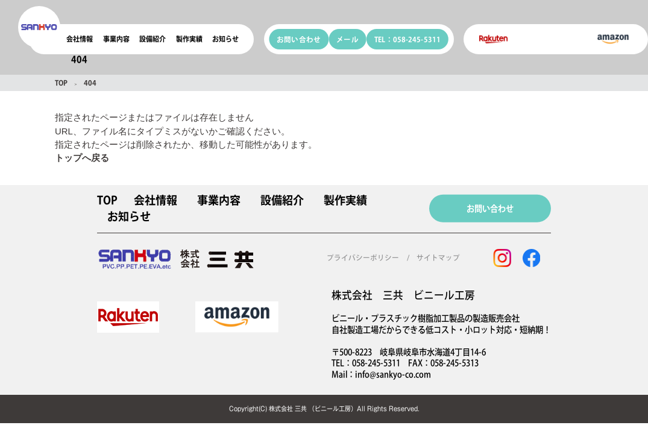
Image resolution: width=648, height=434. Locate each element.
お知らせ (225, 39)
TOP (61, 83)
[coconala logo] (39, 27)
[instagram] (502, 258)
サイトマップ (438, 257)
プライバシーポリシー (363, 257)
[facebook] (531, 258)
